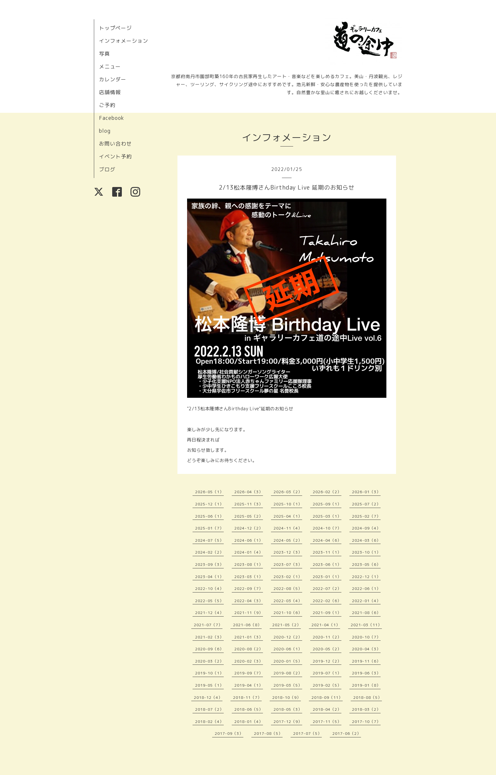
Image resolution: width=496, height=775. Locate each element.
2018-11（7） (247, 697)
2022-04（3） (248, 600)
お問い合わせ (115, 143)
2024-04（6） (327, 540)
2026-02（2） (327, 491)
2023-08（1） (248, 564)
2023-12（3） (288, 552)
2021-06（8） (247, 625)
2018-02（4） (209, 721)
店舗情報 (110, 92)
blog (105, 130)
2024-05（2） (288, 540)
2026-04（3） (248, 491)
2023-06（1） (327, 564)
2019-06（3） (366, 673)
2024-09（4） (366, 528)
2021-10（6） (288, 612)
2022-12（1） (366, 576)
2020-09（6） (209, 649)
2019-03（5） (288, 685)
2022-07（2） (327, 588)
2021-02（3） (209, 637)
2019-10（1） (209, 673)
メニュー (110, 66)
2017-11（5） (327, 721)
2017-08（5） (268, 733)
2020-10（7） (366, 637)
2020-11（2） (327, 637)
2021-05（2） (286, 625)
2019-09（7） (248, 673)
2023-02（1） (288, 576)
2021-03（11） (366, 625)
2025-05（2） (248, 516)
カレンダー (112, 79)
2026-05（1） (209, 491)
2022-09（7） (248, 588)
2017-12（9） (288, 721)
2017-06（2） (346, 733)
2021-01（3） (248, 637)
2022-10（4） (209, 588)
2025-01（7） (209, 528)
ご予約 (107, 105)
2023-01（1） (327, 576)
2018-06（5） (248, 709)
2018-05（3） (288, 709)
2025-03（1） (327, 516)
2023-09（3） (209, 564)
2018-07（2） (209, 709)
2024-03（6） (366, 540)
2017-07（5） (307, 733)
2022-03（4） (288, 600)
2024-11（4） (288, 528)
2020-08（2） (248, 649)
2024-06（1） (248, 540)
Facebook (111, 117)
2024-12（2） (248, 528)
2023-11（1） (327, 552)
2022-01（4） (366, 600)
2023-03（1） (248, 576)
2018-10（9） (286, 697)
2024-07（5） (209, 540)
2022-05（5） (209, 600)
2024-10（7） (327, 528)
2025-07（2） (366, 504)
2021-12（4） (209, 612)
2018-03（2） (366, 709)
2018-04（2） (327, 709)
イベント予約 (115, 156)
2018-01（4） (248, 721)
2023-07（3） (288, 564)
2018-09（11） (327, 697)
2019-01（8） (366, 685)
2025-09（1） (327, 504)
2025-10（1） (288, 504)
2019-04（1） (248, 685)
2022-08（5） (288, 588)
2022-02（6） (327, 600)
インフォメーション (123, 40)
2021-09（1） (327, 612)
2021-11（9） (248, 612)
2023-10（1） (366, 552)
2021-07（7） (208, 625)
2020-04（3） (366, 649)
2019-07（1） (327, 673)
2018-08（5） (367, 697)
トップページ (115, 27)
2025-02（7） (366, 516)
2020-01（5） (288, 661)
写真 (104, 53)
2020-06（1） (288, 649)
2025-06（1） (209, 516)
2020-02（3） (248, 661)
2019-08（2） (288, 673)
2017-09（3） (229, 733)
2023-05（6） (366, 564)
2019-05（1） (209, 685)
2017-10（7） (366, 721)
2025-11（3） (248, 504)
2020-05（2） (327, 649)
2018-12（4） (208, 697)
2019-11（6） (366, 661)
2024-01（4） (248, 552)
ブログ (107, 169)
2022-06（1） (366, 588)
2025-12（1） (209, 504)
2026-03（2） (288, 491)
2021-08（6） (366, 612)
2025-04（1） (288, 516)
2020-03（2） (209, 661)
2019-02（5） (327, 685)
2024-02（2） (209, 552)
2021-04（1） (325, 625)
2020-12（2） (288, 637)
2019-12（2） (327, 661)
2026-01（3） (366, 491)
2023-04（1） (209, 576)
